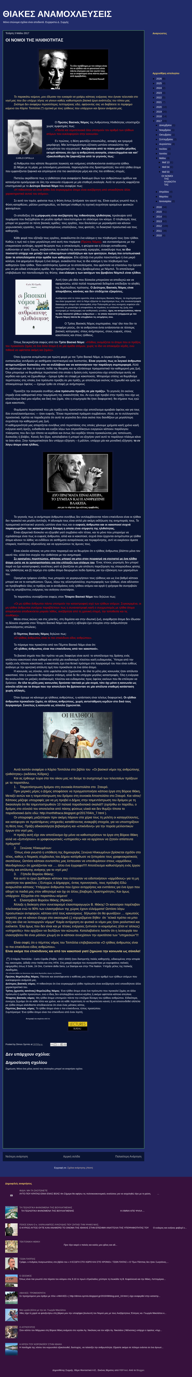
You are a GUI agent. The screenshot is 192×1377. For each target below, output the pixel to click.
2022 (159, 97)
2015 (159, 211)
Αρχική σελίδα (71, 1156)
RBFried (123, 1370)
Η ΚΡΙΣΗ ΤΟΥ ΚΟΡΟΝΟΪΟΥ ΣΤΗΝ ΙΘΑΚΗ (40, 1344)
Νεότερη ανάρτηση (17, 1156)
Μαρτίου (164, 196)
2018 (159, 116)
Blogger (140, 1370)
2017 (159, 121)
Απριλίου (164, 191)
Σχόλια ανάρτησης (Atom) (80, 1167)
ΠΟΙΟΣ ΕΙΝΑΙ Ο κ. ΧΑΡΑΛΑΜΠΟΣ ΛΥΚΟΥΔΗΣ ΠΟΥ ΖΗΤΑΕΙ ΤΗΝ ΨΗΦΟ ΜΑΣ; (59, 1224)
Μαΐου (162, 158)
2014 (159, 216)
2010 (159, 235)
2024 (159, 88)
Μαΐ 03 (166, 171)
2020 (159, 107)
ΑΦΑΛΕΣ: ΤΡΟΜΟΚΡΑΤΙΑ (32, 1293)
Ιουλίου (163, 148)
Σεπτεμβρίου (166, 139)
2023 (159, 92)
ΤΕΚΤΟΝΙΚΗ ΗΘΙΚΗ (29, 1241)
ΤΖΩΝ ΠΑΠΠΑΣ (27, 1259)
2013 (159, 221)
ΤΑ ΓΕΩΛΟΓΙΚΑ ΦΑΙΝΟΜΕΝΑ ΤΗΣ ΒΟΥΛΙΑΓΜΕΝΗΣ (45, 1207)
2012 (159, 226)
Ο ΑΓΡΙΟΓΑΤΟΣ (27, 1327)
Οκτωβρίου (165, 134)
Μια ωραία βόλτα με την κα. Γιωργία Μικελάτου (42, 1310)
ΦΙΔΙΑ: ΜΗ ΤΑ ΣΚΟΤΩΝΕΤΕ (33, 1190)
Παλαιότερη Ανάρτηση (128, 1156)
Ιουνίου (163, 153)
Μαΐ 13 (166, 162)
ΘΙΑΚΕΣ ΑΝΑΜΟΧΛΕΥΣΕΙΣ (57, 14)
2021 (159, 102)
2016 (159, 207)
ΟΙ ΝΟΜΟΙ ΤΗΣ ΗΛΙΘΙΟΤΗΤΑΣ (169, 180)
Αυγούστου (165, 144)
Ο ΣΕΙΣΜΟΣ (25, 1275)
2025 (159, 83)
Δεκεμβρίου (165, 125)
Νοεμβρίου (165, 130)
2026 (159, 78)
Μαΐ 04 (166, 167)
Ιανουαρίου (165, 201)
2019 (159, 111)
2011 (159, 230)
